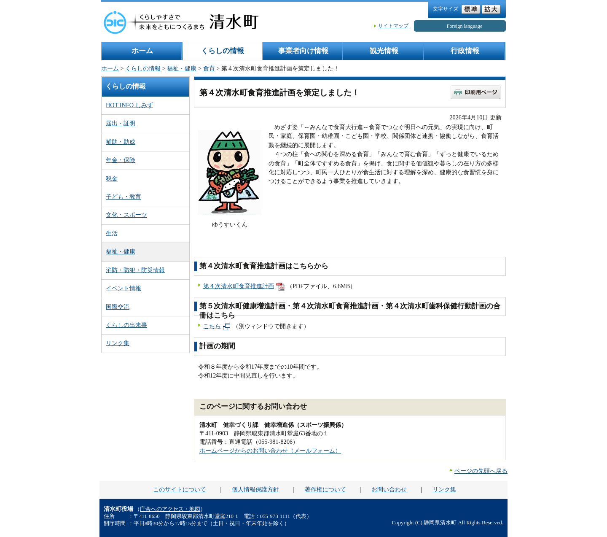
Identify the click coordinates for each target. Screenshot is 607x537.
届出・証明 (120, 123)
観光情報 (384, 51)
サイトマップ (393, 26)
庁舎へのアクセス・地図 (170, 509)
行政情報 (465, 51)
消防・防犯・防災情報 (135, 270)
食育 (209, 68)
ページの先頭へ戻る (481, 470)
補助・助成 (120, 141)
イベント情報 (123, 288)
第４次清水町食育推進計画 (238, 286)
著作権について (325, 489)
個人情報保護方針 (255, 489)
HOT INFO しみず (129, 105)
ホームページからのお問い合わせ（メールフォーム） (270, 450)
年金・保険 (120, 160)
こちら (212, 326)
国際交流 (117, 306)
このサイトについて (179, 489)
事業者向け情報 (303, 51)
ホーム (142, 51)
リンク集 (117, 343)
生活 (112, 233)
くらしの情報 (222, 51)
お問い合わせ (389, 489)
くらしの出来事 (126, 324)
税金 (112, 178)
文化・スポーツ (126, 214)
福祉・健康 (181, 68)
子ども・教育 (123, 196)
